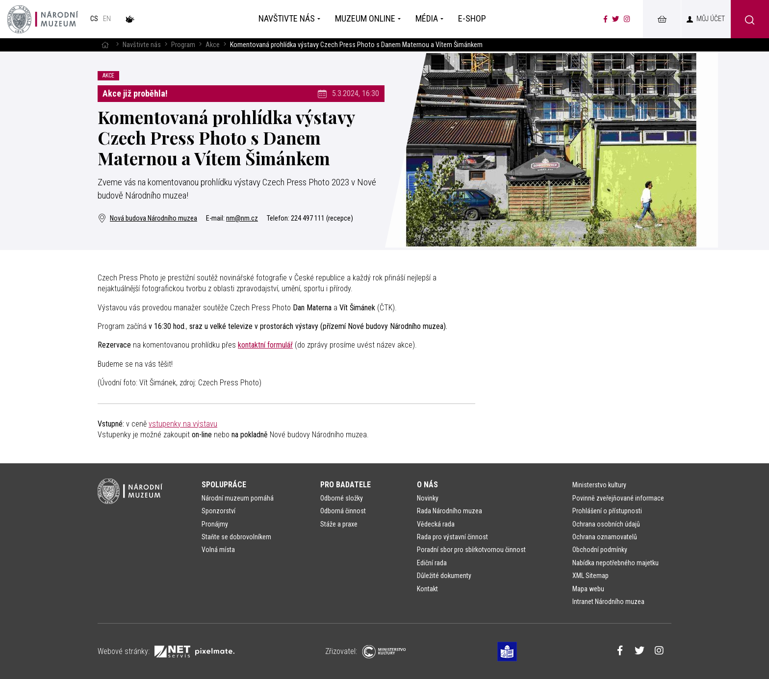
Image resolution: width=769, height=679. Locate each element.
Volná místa (218, 549)
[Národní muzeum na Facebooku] (605, 19)
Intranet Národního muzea (608, 601)
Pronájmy (215, 524)
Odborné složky (341, 498)
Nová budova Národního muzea (147, 218)
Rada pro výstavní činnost (452, 537)
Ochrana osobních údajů (606, 524)
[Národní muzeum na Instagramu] (627, 19)
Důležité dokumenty (444, 575)
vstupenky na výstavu (183, 423)
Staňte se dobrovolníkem (236, 537)
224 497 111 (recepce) (322, 218)
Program (183, 45)
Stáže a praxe (339, 524)
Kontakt (427, 589)
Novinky (427, 498)
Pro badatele (345, 484)
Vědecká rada (436, 524)
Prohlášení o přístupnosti (607, 511)
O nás (427, 484)
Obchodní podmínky (599, 549)
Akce (212, 45)
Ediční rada (432, 563)
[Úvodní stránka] (42, 19)
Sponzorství (218, 511)
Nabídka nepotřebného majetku (615, 563)
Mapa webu (588, 589)
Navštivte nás (142, 45)
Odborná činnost (343, 511)
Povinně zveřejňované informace (618, 498)
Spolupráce (224, 484)
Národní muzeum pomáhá (238, 498)
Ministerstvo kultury (599, 485)
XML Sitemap (590, 575)
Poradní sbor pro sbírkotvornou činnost (471, 549)
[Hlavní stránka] (105, 45)
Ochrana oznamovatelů (604, 537)
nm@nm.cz (242, 218)
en (107, 19)
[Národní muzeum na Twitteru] (615, 19)
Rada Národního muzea (449, 511)
